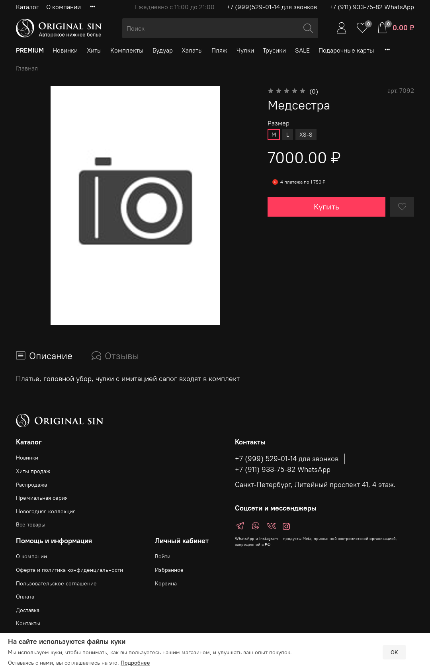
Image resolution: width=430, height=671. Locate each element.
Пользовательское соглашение (56, 583)
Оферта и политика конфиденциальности (69, 569)
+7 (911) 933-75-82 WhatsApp (371, 7)
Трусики (274, 50)
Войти (162, 556)
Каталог (27, 7)
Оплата (25, 596)
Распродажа (31, 484)
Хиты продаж (33, 471)
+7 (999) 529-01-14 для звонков (286, 458)
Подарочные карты (346, 50)
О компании (63, 7)
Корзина (166, 583)
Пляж (219, 50)
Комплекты (126, 50)
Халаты (192, 50)
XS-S (306, 134)
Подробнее (135, 662)
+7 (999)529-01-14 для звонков (272, 7)
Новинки (65, 50)
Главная (27, 68)
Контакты (28, 623)
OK (394, 652)
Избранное (169, 569)
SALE (302, 50)
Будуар (162, 50)
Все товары (30, 524)
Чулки (245, 50)
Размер (278, 123)
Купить (326, 206)
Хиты (94, 50)
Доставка (27, 610)
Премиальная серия (42, 497)
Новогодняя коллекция (46, 511)
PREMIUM (30, 50)
